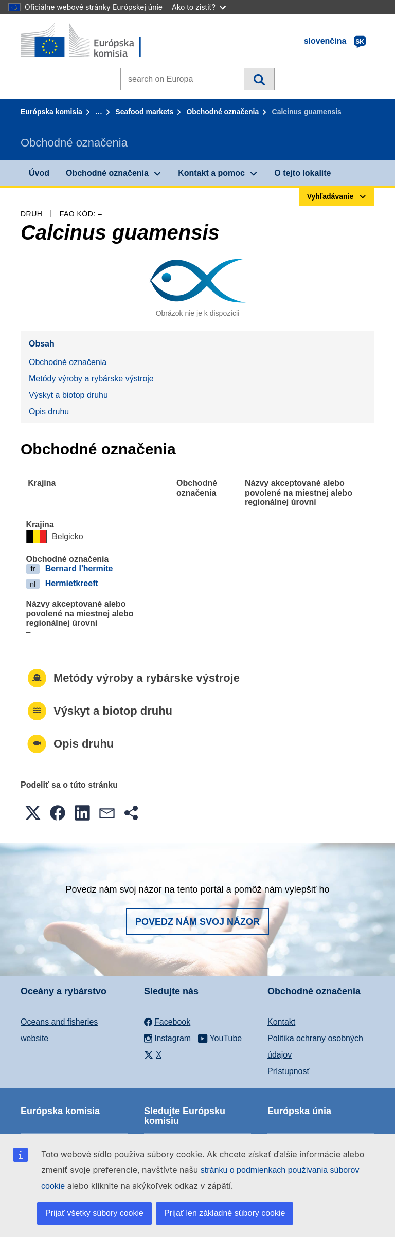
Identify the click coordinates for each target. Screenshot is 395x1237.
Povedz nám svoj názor (197, 922)
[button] (33, 813)
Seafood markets (144, 111)
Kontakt (281, 1021)
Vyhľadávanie (259, 79)
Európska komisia (51, 111)
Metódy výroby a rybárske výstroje (91, 378)
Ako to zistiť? (199, 7)
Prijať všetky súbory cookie (94, 1213)
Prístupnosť (288, 1071)
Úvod (39, 173)
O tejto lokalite (302, 173)
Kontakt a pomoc (211, 173)
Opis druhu (49, 411)
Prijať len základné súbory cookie (224, 1213)
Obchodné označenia (222, 111)
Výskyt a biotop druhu (68, 395)
